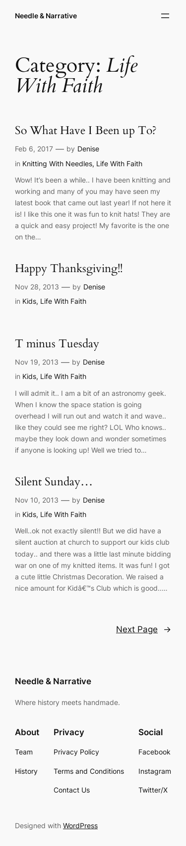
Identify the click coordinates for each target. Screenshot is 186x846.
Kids (29, 301)
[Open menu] (165, 16)
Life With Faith (119, 163)
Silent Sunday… (54, 482)
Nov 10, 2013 (37, 500)
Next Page (143, 629)
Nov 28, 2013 (37, 286)
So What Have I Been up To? (86, 131)
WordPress (80, 825)
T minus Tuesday (57, 344)
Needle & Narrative (46, 15)
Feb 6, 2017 (34, 148)
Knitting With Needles (57, 163)
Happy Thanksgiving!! (69, 269)
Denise (88, 148)
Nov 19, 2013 (37, 362)
